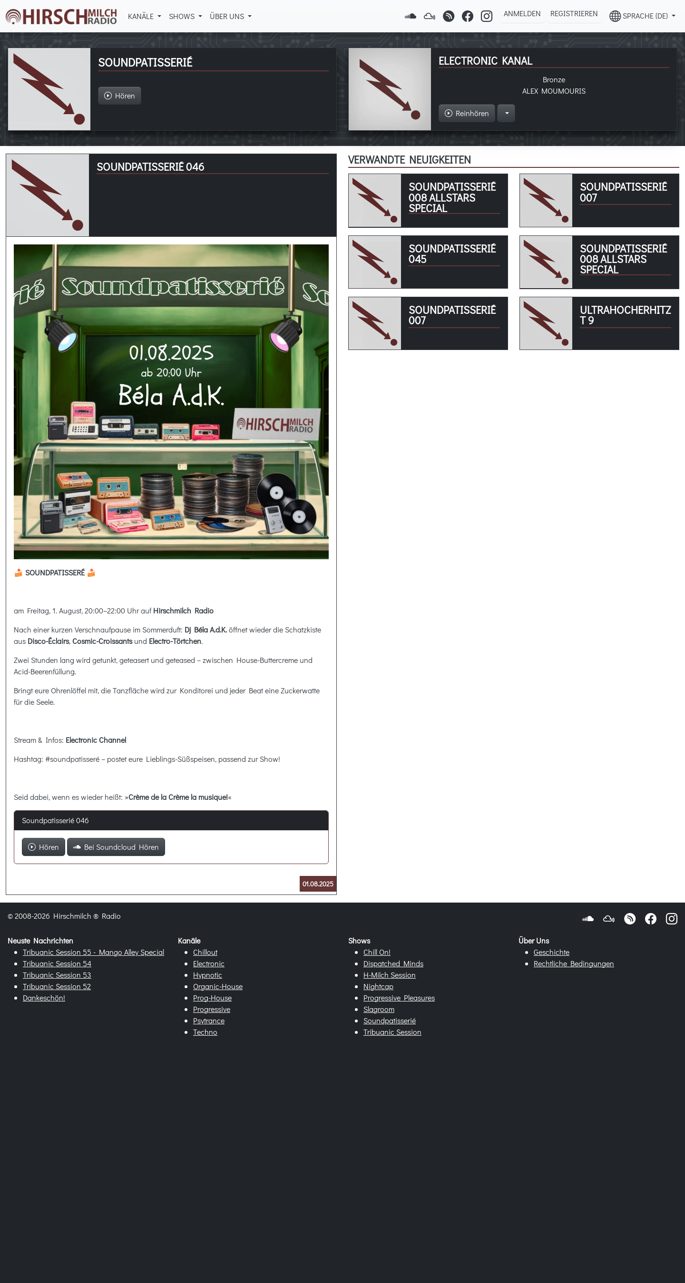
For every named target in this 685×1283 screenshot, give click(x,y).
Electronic (209, 963)
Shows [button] (182, 16)
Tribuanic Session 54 (57, 963)
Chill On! (377, 952)
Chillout (205, 952)
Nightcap (378, 986)
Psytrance (209, 1020)
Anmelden (522, 13)
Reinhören (467, 113)
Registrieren (574, 13)
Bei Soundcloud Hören (116, 847)
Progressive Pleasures (399, 997)
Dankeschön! (44, 997)
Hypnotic (207, 975)
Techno (205, 1032)
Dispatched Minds (393, 963)
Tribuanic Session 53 (57, 975)
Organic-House (218, 986)
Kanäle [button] (142, 16)
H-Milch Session (389, 975)
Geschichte (551, 952)
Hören (43, 847)
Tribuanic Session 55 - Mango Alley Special (93, 952)
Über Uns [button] (228, 16)
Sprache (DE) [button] (639, 16)
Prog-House (212, 997)
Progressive (211, 1009)
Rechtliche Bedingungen (574, 963)
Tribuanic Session (392, 1032)
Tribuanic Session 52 (57, 986)
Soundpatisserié (389, 1020)
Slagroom (378, 1009)
